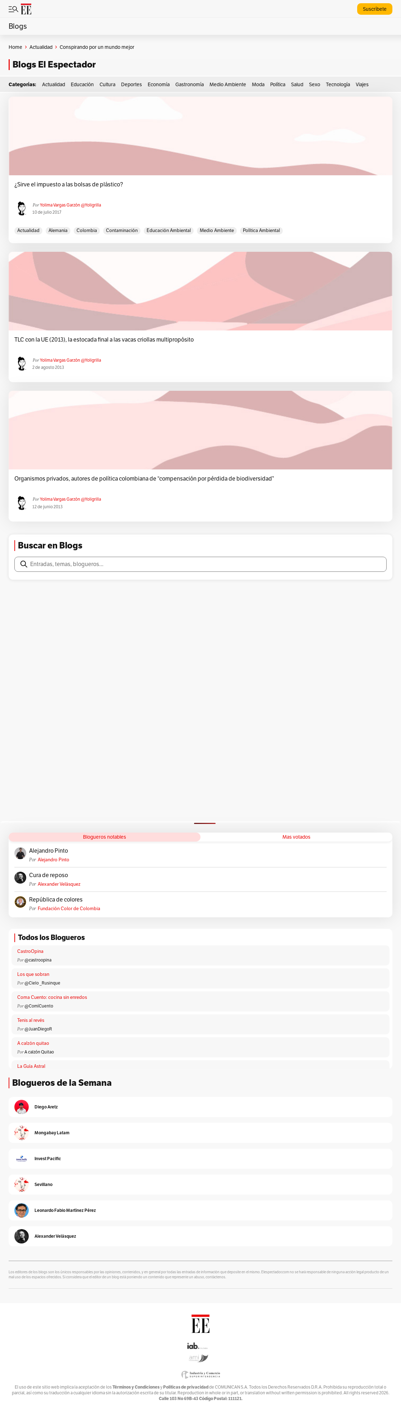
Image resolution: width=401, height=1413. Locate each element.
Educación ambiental (169, 230)
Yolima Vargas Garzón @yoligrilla (70, 205)
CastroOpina (30, 951)
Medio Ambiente (227, 84)
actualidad (28, 230)
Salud (297, 84)
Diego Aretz (46, 1106)
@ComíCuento (38, 1006)
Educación (82, 84)
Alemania (58, 230)
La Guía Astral (31, 1066)
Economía (159, 84)
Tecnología (338, 84)
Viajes (362, 84)
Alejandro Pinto (48, 850)
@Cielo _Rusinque (42, 983)
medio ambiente (217, 230)
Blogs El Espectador (54, 64)
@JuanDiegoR (38, 1029)
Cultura (107, 84)
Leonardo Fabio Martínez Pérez (65, 1210)
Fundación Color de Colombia (69, 908)
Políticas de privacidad (185, 1387)
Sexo (314, 84)
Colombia (87, 230)
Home (15, 47)
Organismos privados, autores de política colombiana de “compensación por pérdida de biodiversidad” (144, 478)
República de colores (56, 899)
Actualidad (40, 47)
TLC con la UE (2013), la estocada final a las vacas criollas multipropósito (104, 339)
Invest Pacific (47, 1158)
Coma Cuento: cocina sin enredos (52, 997)
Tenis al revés (30, 1020)
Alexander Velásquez (59, 884)
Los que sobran (33, 974)
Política (277, 84)
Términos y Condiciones (136, 1387)
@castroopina (37, 960)
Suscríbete (375, 9)
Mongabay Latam (51, 1132)
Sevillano (43, 1184)
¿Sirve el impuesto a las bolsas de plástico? (68, 184)
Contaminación (122, 230)
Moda (258, 84)
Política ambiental (261, 230)
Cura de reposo (48, 875)
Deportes (131, 84)
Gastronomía (189, 84)
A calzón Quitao (39, 1052)
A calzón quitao (33, 1043)
